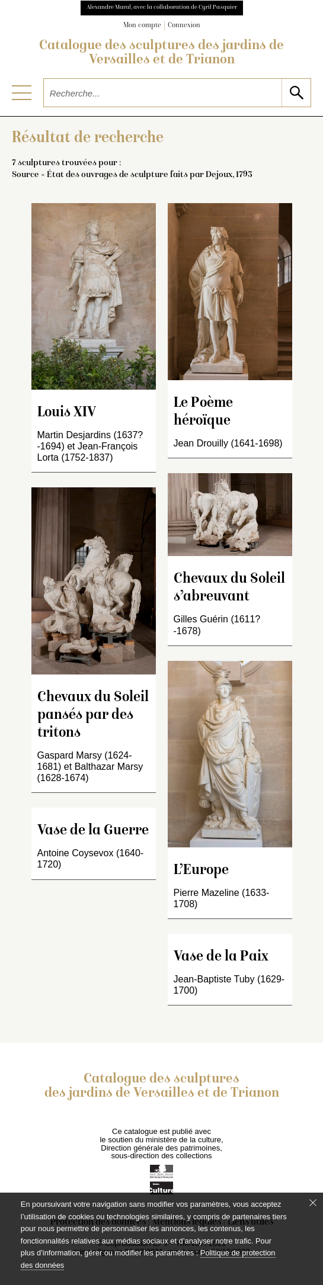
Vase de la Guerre (93, 831)
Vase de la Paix (221, 957)
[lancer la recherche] (296, 93)
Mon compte (142, 26)
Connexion (184, 26)
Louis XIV (66, 413)
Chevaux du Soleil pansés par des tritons (93, 715)
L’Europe (201, 870)
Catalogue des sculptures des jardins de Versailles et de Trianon (161, 53)
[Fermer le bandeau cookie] (313, 1203)
